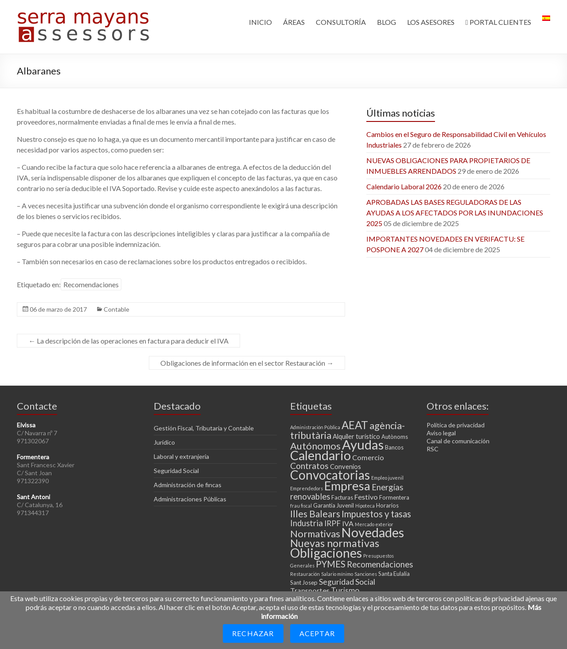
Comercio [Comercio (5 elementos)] (368, 457)
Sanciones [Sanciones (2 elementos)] (365, 574)
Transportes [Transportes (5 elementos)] (310, 590)
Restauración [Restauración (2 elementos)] (305, 574)
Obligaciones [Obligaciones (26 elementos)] (326, 552)
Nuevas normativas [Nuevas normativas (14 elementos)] (334, 543)
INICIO (260, 22)
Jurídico (164, 442)
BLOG (386, 22)
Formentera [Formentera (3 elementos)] (394, 497)
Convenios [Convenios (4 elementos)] (345, 466)
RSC (433, 449)
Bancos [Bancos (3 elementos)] (394, 447)
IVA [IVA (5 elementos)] (347, 523)
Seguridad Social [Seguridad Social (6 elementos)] (347, 581)
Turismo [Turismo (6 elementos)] (345, 590)
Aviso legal (441, 433)
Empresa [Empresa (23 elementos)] (347, 485)
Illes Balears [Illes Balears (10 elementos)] (315, 513)
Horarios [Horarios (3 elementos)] (387, 505)
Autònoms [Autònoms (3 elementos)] (394, 436)
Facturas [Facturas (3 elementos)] (342, 497)
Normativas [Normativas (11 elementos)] (315, 534)
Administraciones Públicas (190, 499)
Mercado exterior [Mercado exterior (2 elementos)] (374, 524)
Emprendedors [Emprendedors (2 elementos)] (306, 488)
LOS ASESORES (430, 22)
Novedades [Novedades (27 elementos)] (373, 532)
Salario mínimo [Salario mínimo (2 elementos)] (337, 574)
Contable (116, 309)
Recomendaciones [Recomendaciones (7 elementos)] (380, 564)
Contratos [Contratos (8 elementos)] (309, 466)
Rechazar (253, 633)
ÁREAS (294, 22)
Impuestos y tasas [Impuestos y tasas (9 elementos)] (376, 513)
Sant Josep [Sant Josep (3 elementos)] (304, 582)
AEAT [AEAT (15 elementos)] (355, 424)
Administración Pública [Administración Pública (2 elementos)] (315, 427)
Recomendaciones (91, 284)
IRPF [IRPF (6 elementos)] (332, 523)
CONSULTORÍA (341, 22)
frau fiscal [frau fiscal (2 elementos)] (301, 505)
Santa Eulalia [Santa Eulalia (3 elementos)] (394, 573)
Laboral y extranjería (181, 456)
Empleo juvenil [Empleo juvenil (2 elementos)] (387, 478)
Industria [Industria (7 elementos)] (306, 523)
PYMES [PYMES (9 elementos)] (331, 564)
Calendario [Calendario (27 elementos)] (320, 455)
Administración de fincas (187, 485)
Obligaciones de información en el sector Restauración (247, 363)
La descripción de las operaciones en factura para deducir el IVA (128, 340)
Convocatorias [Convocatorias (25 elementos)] (330, 474)
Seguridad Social (176, 470)
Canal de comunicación (458, 441)
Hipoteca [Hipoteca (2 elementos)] (365, 505)
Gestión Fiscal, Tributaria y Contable (204, 428)
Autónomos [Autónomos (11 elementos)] (315, 446)
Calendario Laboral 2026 (404, 186)
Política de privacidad (456, 425)
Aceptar (317, 633)
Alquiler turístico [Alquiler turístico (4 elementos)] (356, 436)
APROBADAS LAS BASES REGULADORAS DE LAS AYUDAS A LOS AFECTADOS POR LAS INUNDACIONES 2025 (454, 212)
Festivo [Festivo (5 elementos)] (366, 497)
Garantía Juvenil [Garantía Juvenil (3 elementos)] (333, 505)
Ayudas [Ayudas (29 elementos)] (363, 444)
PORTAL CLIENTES (498, 22)
